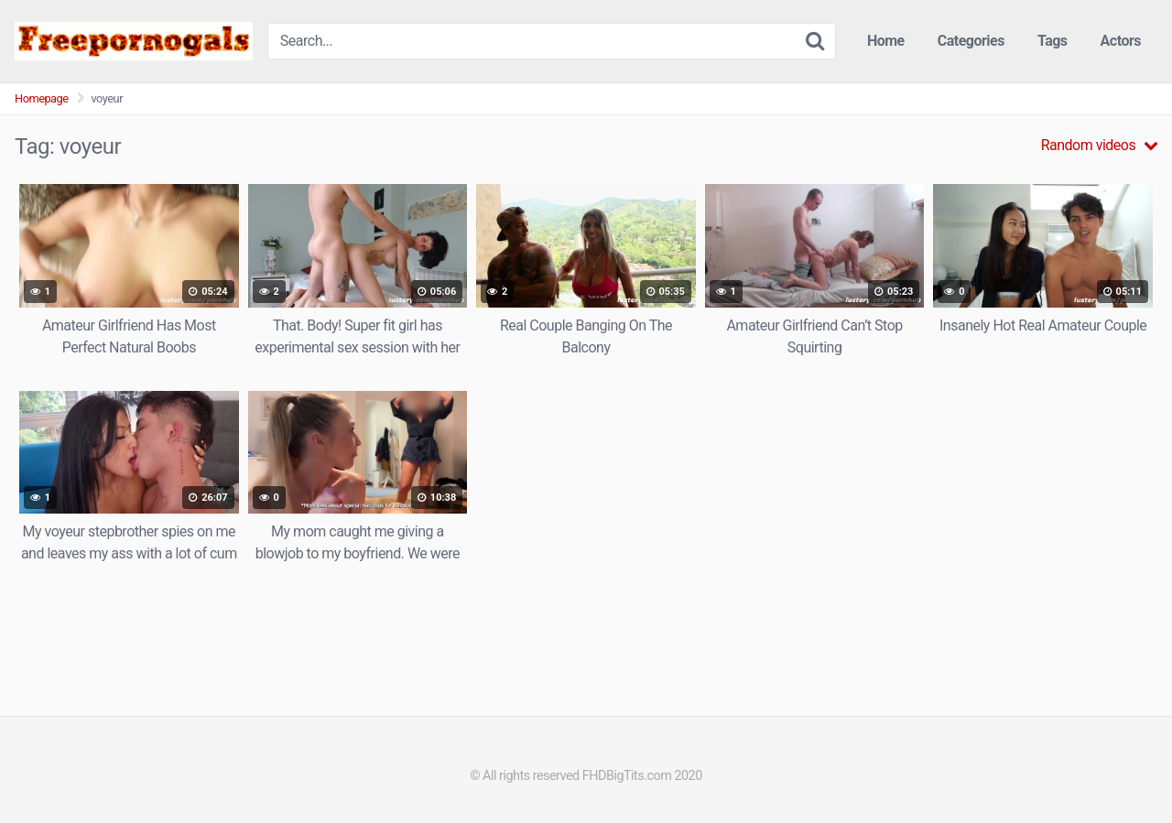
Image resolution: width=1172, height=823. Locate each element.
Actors (1121, 40)
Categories (971, 40)
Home (886, 40)
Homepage (42, 98)
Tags (1052, 40)
